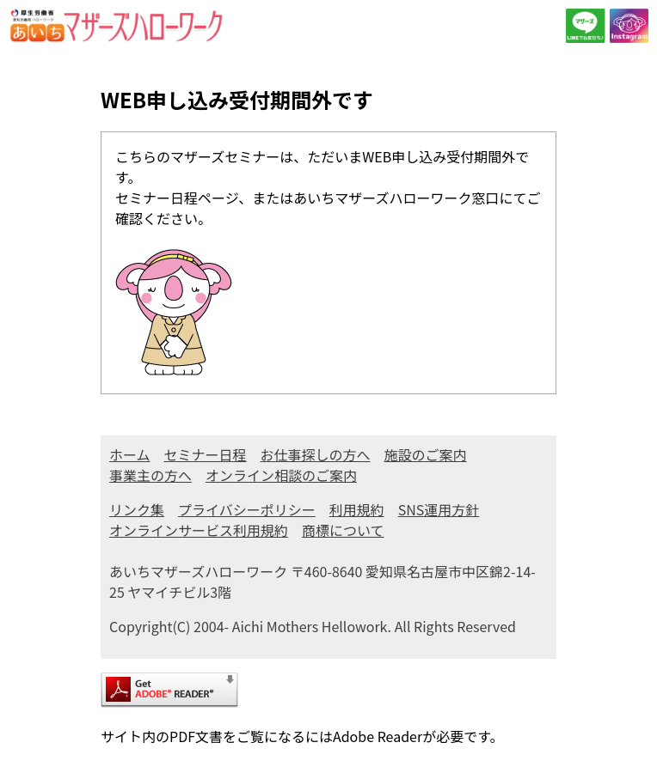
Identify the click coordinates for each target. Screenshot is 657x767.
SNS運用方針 (439, 509)
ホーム (129, 454)
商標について (343, 530)
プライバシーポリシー (247, 509)
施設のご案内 (425, 454)
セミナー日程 (205, 454)
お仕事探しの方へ (316, 454)
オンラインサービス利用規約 (198, 530)
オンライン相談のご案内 (281, 475)
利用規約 (356, 509)
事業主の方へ (150, 475)
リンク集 (136, 509)
